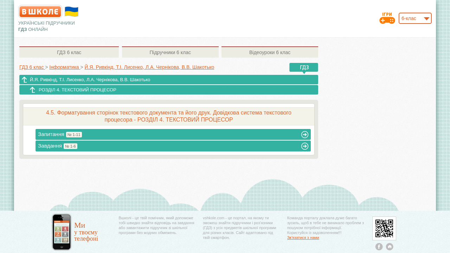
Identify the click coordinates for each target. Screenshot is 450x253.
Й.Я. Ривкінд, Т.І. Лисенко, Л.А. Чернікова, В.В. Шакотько (90, 79)
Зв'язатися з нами (303, 237)
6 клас (69, 52)
